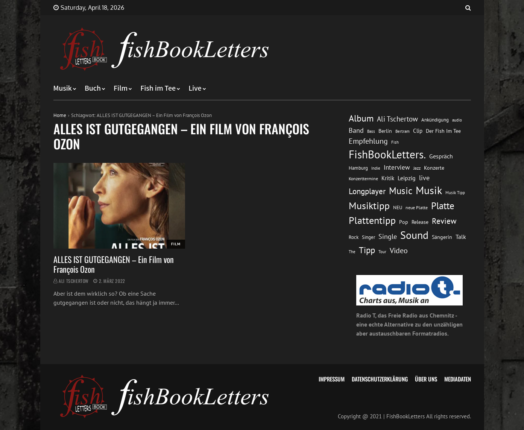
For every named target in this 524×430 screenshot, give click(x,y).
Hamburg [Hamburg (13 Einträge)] (358, 168)
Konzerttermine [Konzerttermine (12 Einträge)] (363, 178)
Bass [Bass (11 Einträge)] (371, 131)
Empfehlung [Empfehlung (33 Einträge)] (368, 141)
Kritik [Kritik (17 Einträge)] (387, 178)
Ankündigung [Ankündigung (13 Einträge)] (435, 120)
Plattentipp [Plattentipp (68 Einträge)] (372, 220)
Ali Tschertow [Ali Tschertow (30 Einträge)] (397, 118)
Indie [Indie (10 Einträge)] (375, 168)
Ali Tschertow (74, 281)
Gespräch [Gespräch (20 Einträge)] (441, 156)
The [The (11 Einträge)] (352, 251)
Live (195, 88)
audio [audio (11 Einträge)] (457, 120)
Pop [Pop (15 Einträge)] (403, 222)
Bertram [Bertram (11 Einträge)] (402, 131)
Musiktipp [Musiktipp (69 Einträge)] (369, 205)
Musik (62, 88)
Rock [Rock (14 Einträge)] (353, 237)
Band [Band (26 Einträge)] (356, 130)
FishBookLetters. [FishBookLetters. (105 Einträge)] (387, 154)
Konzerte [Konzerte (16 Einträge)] (434, 167)
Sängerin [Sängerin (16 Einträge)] (442, 237)
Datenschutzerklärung (380, 379)
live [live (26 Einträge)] (424, 177)
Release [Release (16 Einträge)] (420, 222)
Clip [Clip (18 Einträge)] (417, 130)
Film (121, 88)
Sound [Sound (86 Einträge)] (414, 235)
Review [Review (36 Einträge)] (444, 221)
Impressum (332, 379)
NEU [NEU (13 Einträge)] (397, 207)
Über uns (426, 379)
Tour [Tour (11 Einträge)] (382, 251)
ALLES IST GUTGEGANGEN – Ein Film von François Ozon (113, 264)
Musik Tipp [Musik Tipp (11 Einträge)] (455, 192)
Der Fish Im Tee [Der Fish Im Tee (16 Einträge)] (443, 131)
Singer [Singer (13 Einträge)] (368, 237)
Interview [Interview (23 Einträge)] (397, 167)
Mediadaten (457, 379)
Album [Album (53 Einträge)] (361, 118)
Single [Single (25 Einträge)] (387, 236)
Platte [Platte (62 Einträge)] (442, 206)
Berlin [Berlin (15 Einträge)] (385, 131)
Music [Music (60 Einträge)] (400, 191)
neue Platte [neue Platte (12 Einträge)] (417, 207)
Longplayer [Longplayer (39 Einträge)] (367, 191)
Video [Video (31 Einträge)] (399, 250)
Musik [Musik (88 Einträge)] (429, 190)
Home (59, 115)
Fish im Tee (158, 88)
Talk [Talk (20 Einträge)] (461, 236)
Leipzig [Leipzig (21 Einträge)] (407, 178)
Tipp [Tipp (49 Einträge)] (367, 249)
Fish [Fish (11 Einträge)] (395, 142)
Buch (93, 88)
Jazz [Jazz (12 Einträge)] (417, 168)
